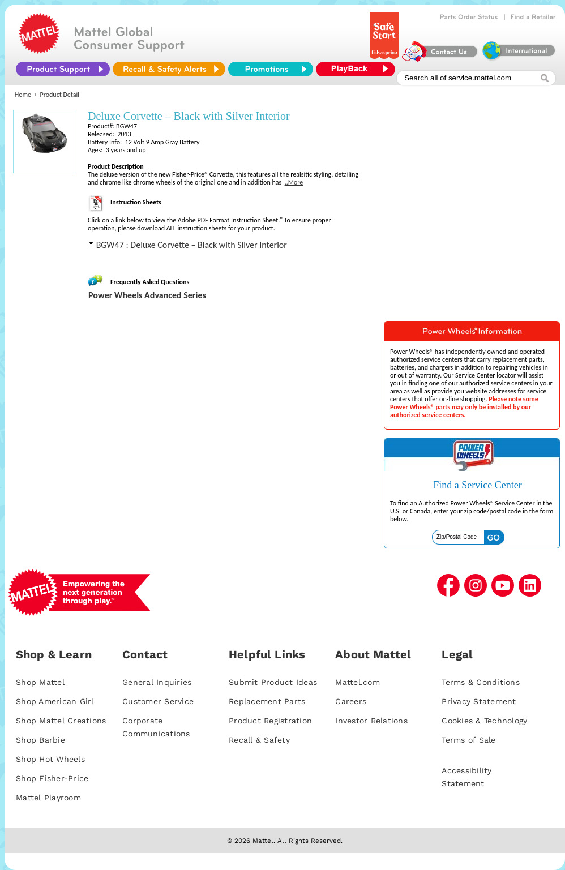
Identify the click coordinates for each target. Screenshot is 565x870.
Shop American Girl (55, 701)
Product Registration (270, 720)
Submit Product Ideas (273, 682)
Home (23, 94)
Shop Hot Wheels (50, 759)
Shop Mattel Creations (61, 720)
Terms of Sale (468, 739)
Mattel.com (357, 682)
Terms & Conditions (481, 682)
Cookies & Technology (484, 720)
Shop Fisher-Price (52, 778)
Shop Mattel (40, 682)
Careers (350, 701)
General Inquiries (156, 682)
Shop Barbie (40, 739)
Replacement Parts (267, 701)
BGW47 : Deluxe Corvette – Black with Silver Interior (191, 244)
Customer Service (158, 701)
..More (294, 182)
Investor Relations (371, 720)
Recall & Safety (259, 739)
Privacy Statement (479, 701)
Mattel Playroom (48, 797)
